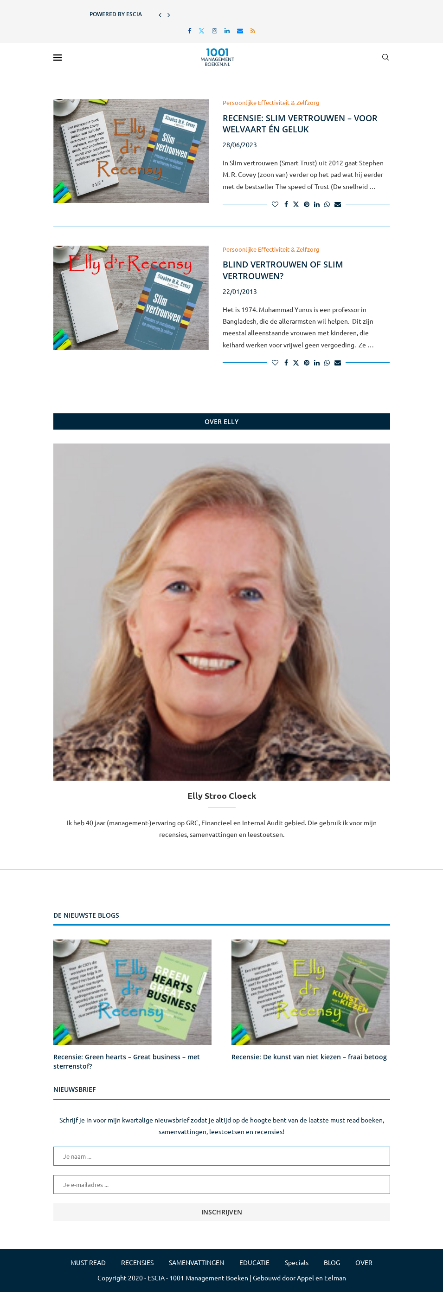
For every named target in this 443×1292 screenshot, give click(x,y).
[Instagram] (214, 30)
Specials (296, 1262)
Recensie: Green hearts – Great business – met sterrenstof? (126, 1061)
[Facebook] (189, 30)
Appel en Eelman (321, 1277)
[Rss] (252, 30)
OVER (363, 1262)
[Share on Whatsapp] (327, 204)
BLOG (332, 1262)
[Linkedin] (227, 30)
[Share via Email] (337, 204)
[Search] (385, 57)
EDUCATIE (254, 1262)
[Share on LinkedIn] (317, 204)
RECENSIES (137, 1262)
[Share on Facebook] (286, 204)
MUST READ (88, 1262)
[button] (160, 14)
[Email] (240, 30)
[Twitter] (202, 30)
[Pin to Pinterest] (306, 204)
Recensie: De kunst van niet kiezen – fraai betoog (309, 1056)
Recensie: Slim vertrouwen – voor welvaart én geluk (300, 123)
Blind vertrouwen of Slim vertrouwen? (283, 270)
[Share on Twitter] (296, 204)
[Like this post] (275, 204)
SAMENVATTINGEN (196, 1262)
